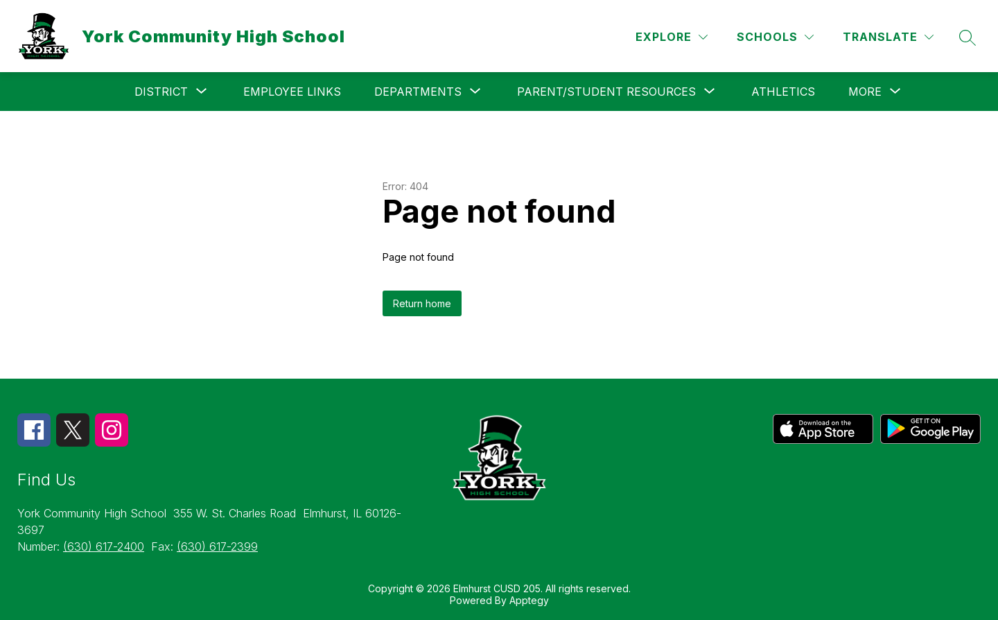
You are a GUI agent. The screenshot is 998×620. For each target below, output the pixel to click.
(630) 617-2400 (103, 546)
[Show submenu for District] (161, 91)
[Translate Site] (888, 37)
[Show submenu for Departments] (418, 91)
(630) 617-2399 (217, 546)
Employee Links (292, 91)
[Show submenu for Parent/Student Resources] (606, 91)
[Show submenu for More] (865, 91)
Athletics (783, 91)
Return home (422, 303)
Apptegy (529, 600)
